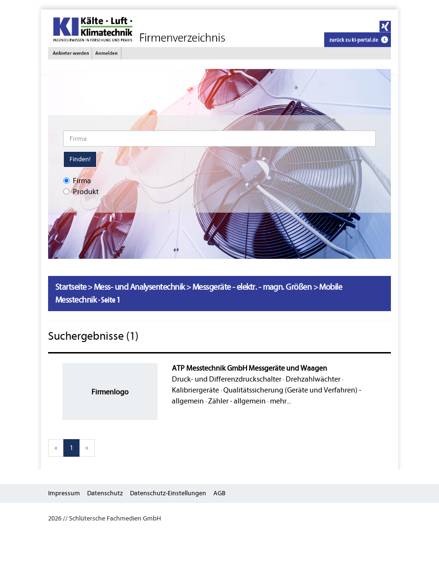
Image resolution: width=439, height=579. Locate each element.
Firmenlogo (110, 392)
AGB (219, 493)
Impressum (64, 493)
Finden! (80, 159)
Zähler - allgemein (237, 401)
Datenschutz (105, 493)
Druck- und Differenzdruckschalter (226, 379)
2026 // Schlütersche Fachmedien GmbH (104, 518)
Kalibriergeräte (195, 390)
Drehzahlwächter (313, 379)
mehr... (280, 401)
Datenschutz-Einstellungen (168, 493)
